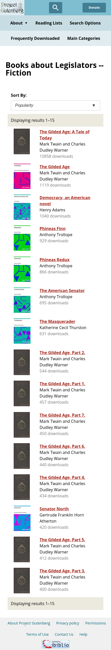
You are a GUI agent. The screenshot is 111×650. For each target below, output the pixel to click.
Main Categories (83, 38)
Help (83, 634)
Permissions (95, 623)
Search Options (85, 23)
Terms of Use (37, 634)
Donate (94, 7)
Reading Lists (48, 23)
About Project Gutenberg (29, 623)
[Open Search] (55, 7)
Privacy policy (67, 623)
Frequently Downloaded (35, 38)
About (19, 23)
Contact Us (64, 634)
